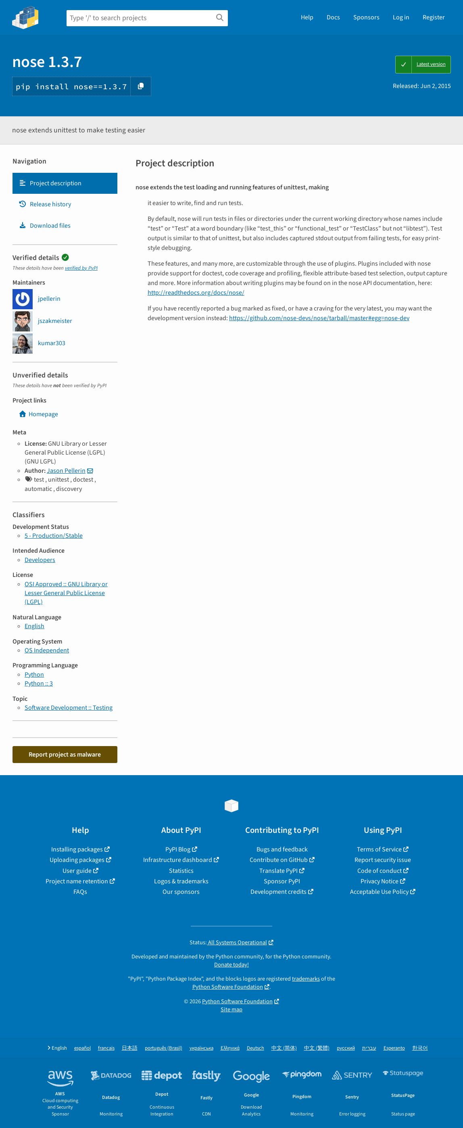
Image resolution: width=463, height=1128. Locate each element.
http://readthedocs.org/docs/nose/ (196, 292)
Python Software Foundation (227, 987)
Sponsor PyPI (282, 881)
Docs (333, 17)
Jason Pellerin (66, 470)
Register (434, 17)
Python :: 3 (39, 683)
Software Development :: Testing (69, 707)
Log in (401, 17)
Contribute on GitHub (279, 859)
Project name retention (77, 881)
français (106, 1048)
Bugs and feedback (282, 849)
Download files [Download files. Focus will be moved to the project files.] (45, 225)
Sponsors (366, 17)
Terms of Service (379, 849)
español (82, 1048)
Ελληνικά (230, 1048)
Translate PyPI (278, 870)
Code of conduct (379, 870)
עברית (369, 1048)
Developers (40, 560)
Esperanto (394, 1048)
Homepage (38, 414)
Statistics (181, 870)
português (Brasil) (163, 1048)
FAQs (80, 891)
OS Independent (47, 650)
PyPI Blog (177, 849)
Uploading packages (77, 859)
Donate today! (231, 964)
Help (307, 17)
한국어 (420, 1048)
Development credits (278, 891)
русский (346, 1048)
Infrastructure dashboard (177, 859)
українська (201, 1048)
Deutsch (255, 1048)
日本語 (130, 1048)
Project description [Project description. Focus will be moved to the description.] (50, 183)
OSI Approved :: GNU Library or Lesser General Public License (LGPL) (66, 593)
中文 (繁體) (317, 1048)
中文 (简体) (284, 1048)
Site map (231, 1009)
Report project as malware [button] (65, 754)
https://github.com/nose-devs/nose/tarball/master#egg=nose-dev (319, 318)
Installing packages (77, 849)
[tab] (65, 183)
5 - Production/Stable (54, 535)
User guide (77, 870)
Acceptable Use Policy (379, 891)
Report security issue (383, 859)
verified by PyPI (81, 268)
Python (34, 674)
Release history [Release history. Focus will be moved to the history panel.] (45, 204)
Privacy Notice (379, 881)
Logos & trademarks (181, 881)
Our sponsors (181, 891)
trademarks (306, 979)
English (34, 626)
